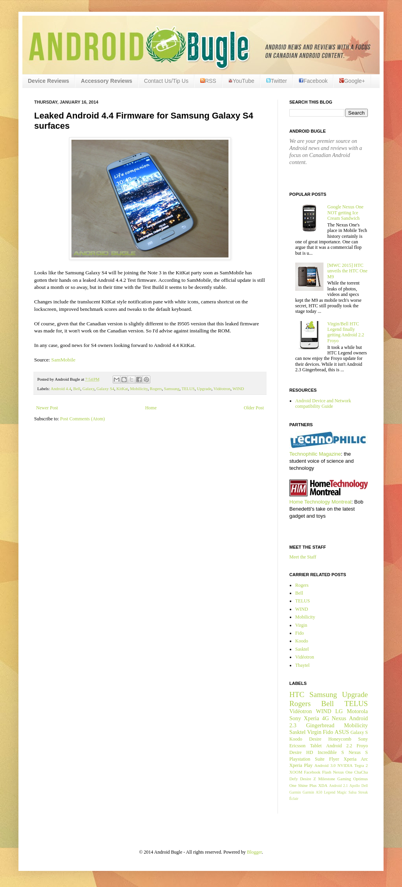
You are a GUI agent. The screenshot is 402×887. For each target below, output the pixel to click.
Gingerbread (320, 725)
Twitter (276, 81)
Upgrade (204, 388)
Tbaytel (302, 665)
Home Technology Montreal (320, 502)
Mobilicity (139, 388)
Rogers (156, 388)
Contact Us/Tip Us (166, 81)
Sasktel (302, 649)
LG (339, 711)
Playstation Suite (307, 759)
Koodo (301, 641)
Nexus (339, 718)
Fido (299, 633)
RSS (208, 81)
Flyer (334, 759)
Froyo (362, 745)
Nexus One (343, 772)
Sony (295, 718)
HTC (296, 694)
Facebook (313, 81)
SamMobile (63, 360)
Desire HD (301, 752)
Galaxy (88, 388)
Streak (363, 792)
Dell (364, 785)
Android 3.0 (325, 765)
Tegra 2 (361, 765)
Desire (315, 739)
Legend (329, 792)
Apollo (354, 785)
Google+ (352, 81)
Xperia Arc (356, 759)
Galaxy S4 (105, 388)
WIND (238, 388)
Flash (326, 772)
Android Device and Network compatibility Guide (323, 403)
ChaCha (361, 772)
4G (325, 718)
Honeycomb (339, 739)
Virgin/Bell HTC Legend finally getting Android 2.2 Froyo (345, 332)
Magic (342, 792)
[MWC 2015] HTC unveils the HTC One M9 (347, 271)
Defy (293, 778)
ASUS (341, 732)
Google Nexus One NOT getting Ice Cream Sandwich (345, 212)
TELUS (188, 388)
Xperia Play (300, 765)
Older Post (254, 408)
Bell (76, 388)
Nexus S (358, 752)
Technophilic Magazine (315, 454)
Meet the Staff (302, 557)
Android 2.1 (338, 785)
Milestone (326, 778)
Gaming (344, 778)
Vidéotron (222, 388)
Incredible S (331, 752)
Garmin (295, 792)
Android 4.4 (61, 388)
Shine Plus (307, 785)
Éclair (293, 798)
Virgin (301, 625)
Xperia (311, 718)
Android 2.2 (339, 745)
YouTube (241, 81)
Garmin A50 (312, 792)
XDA (322, 785)
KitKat (122, 388)
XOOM (295, 772)
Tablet (316, 745)
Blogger (254, 852)
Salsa (352, 792)
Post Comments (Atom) (82, 419)
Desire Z (308, 778)
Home (151, 408)
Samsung (172, 388)
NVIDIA (345, 765)
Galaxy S (359, 732)
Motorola (357, 711)
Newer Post (47, 408)
